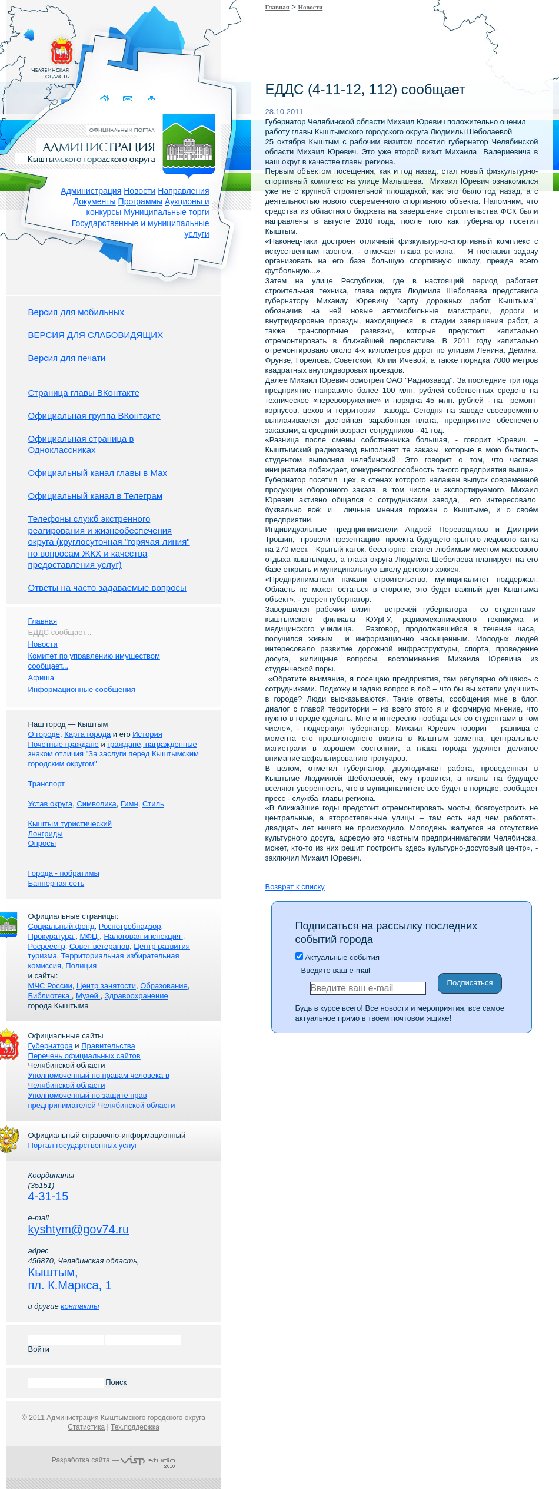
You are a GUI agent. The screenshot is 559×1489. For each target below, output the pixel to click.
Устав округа (50, 803)
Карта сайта (152, 99)
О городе (44, 734)
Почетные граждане (63, 744)
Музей (88, 995)
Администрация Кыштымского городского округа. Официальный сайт (120, 144)
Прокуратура (52, 936)
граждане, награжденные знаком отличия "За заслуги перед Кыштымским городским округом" (113, 754)
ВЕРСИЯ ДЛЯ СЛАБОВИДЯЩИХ (96, 335)
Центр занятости (106, 985)
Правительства (108, 1045)
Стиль (153, 803)
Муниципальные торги (166, 212)
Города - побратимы (63, 873)
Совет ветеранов (99, 946)
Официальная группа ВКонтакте (94, 416)
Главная (277, 7)
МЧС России (50, 985)
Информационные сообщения (81, 689)
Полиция (81, 965)
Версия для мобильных (76, 312)
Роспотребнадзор (130, 926)
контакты (80, 1306)
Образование (164, 985)
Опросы (42, 843)
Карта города (87, 734)
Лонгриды (45, 833)
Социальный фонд (61, 926)
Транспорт (46, 783)
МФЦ (89, 936)
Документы (95, 201)
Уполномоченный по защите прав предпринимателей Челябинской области (101, 1100)
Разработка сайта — (113, 1460)
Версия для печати (67, 358)
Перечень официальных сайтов (84, 1055)
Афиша (41, 677)
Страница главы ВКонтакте (84, 393)
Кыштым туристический (70, 823)
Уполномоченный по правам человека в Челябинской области (98, 1080)
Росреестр (46, 946)
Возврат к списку (295, 886)
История (147, 734)
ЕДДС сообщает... (60, 632)
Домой (106, 99)
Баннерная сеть (56, 883)
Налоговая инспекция (143, 936)
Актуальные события (337, 957)
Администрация (91, 191)
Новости (139, 191)
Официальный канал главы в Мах (97, 473)
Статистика (86, 1427)
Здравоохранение (136, 995)
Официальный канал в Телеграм (95, 496)
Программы (140, 201)
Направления (183, 191)
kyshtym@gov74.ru (78, 1229)
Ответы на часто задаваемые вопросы (107, 588)
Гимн (129, 803)
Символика (96, 803)
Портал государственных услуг (83, 1145)
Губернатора (50, 1045)
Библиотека (50, 995)
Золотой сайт (31, 52)
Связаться (129, 99)
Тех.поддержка (135, 1427)
